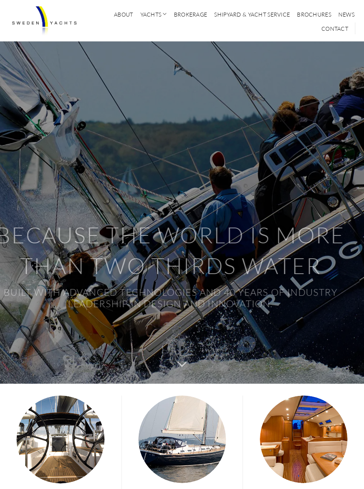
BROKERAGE (190, 14)
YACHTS (153, 14)
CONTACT (334, 28)
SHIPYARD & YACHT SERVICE (252, 14)
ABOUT (123, 14)
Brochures (314, 14)
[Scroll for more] (182, 364)
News (346, 14)
